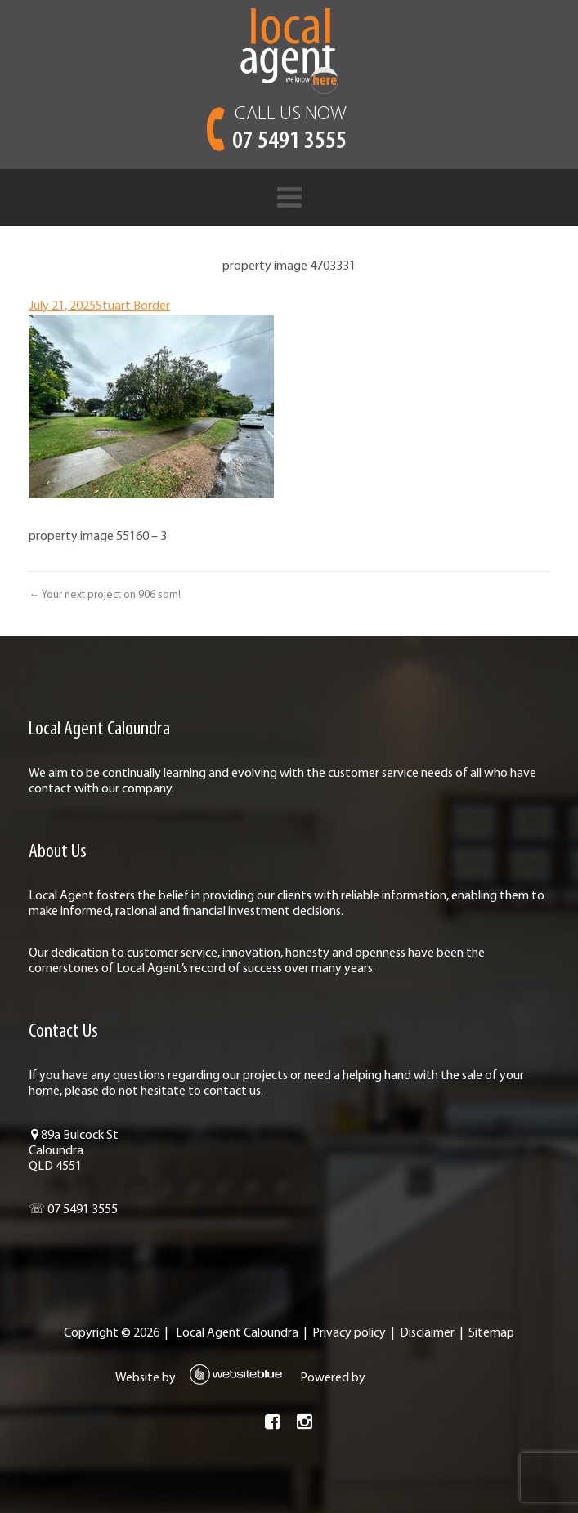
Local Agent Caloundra (237, 1333)
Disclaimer (427, 1333)
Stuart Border (133, 306)
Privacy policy (349, 1333)
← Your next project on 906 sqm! (104, 595)
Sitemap (491, 1333)
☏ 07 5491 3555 (73, 1209)
